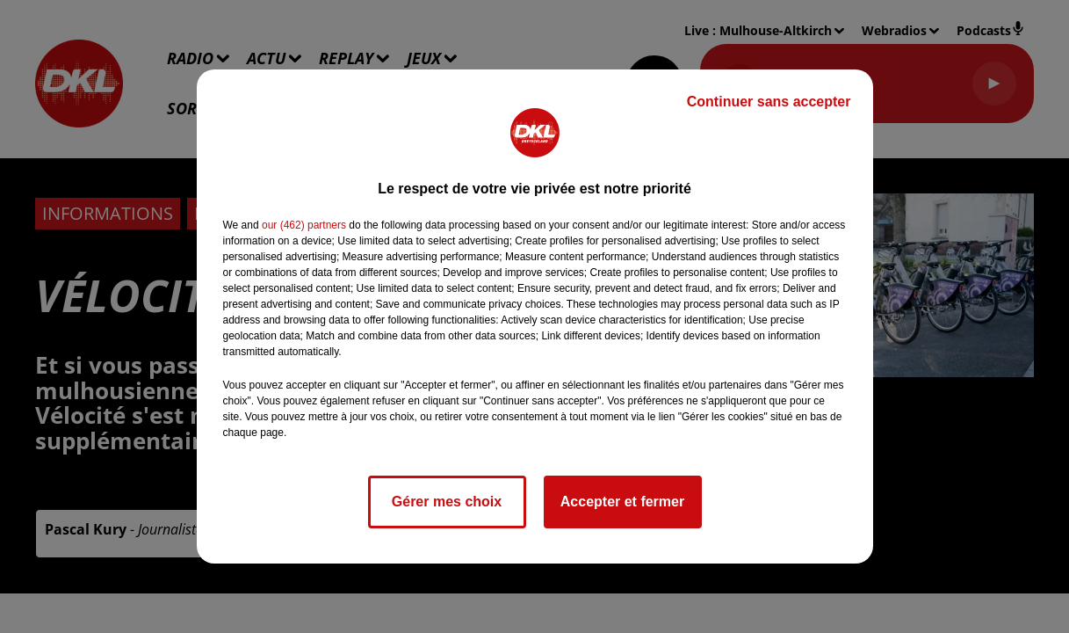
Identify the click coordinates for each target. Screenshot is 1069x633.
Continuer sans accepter (769, 101)
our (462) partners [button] (304, 225)
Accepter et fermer (622, 501)
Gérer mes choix (447, 501)
